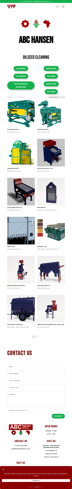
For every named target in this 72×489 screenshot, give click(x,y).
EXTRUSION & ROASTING (20, 82)
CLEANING (21, 65)
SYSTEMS (51, 88)
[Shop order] (56, 94)
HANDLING (51, 65)
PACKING (51, 73)
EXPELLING (51, 81)
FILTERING (21, 73)
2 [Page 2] (35, 334)
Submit (58, 413)
